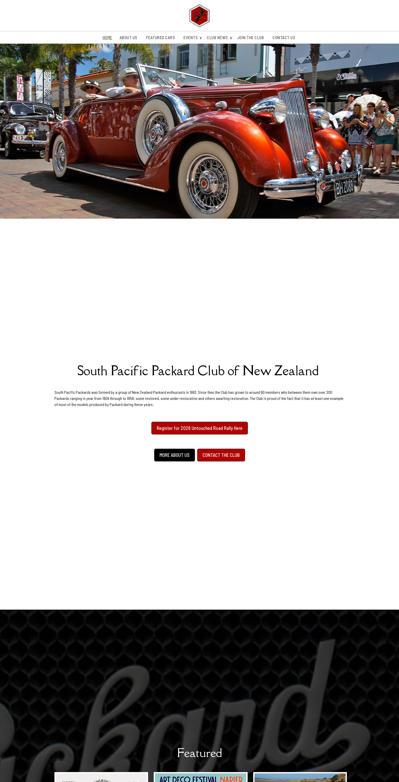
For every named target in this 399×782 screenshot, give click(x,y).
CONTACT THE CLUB (221, 455)
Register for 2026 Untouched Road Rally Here (200, 428)
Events (190, 37)
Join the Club (250, 37)
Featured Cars (160, 37)
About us (128, 37)
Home (107, 37)
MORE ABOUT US (175, 455)
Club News (217, 37)
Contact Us (284, 37)
